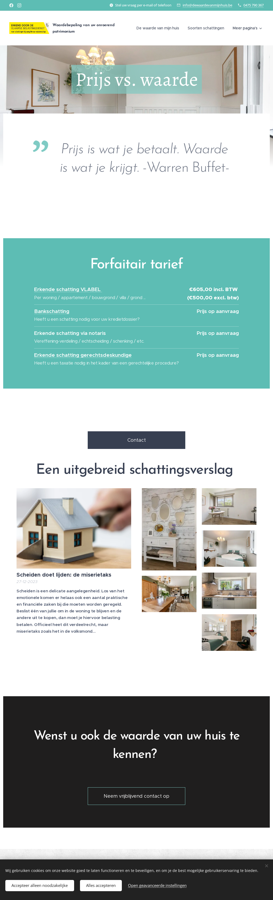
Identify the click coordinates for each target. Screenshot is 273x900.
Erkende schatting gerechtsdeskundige (83, 354)
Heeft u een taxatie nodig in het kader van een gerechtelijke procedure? (106, 363)
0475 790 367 (253, 5)
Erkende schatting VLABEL (68, 289)
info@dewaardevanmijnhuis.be (207, 5)
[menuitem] (158, 28)
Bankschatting (51, 311)
